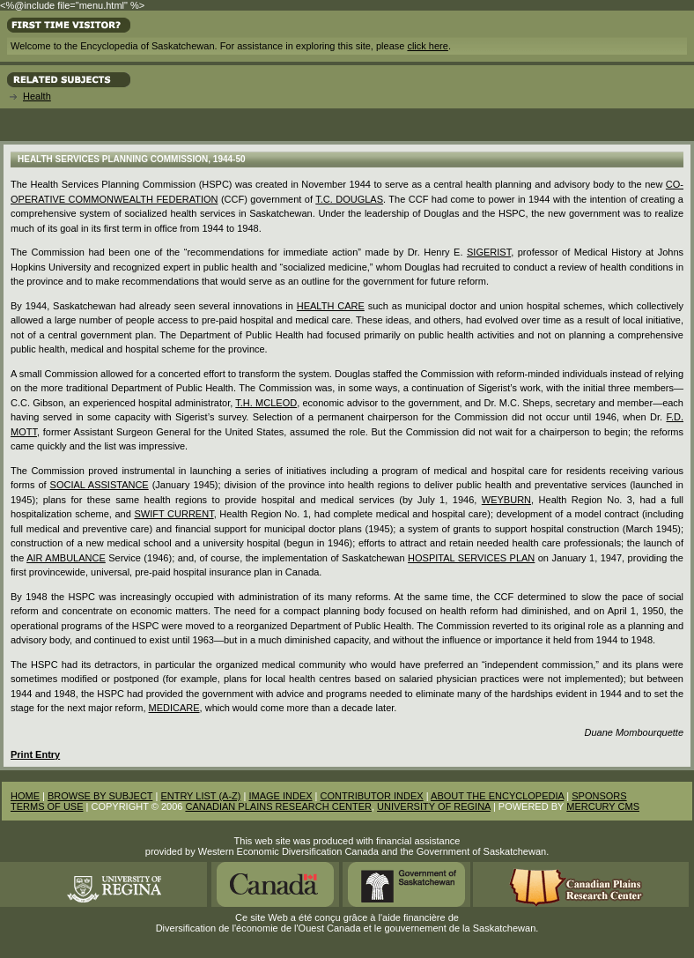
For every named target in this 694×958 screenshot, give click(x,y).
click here (427, 46)
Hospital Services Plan (471, 558)
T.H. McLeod (266, 402)
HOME (25, 796)
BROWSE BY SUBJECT (100, 796)
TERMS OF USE (47, 806)
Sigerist (489, 252)
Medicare (174, 707)
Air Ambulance (66, 558)
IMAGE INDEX (280, 796)
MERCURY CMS (602, 806)
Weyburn (506, 499)
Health (37, 96)
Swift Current (173, 514)
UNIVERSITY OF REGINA (434, 806)
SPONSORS (599, 796)
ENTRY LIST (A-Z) (200, 796)
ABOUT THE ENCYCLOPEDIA (497, 796)
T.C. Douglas (349, 199)
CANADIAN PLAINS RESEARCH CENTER (278, 806)
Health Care (331, 306)
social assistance (99, 484)
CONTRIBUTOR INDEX (372, 796)
